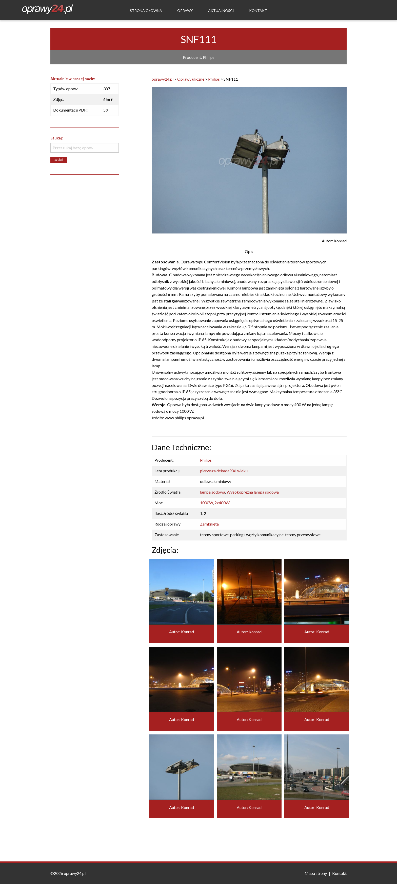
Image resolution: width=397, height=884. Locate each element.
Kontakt (258, 10)
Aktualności (221, 10)
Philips (206, 460)
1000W (206, 502)
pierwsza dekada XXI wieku (224, 470)
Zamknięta (209, 523)
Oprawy (185, 10)
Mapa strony (316, 873)
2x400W (222, 502)
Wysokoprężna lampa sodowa (253, 492)
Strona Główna (146, 10)
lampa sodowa (212, 492)
